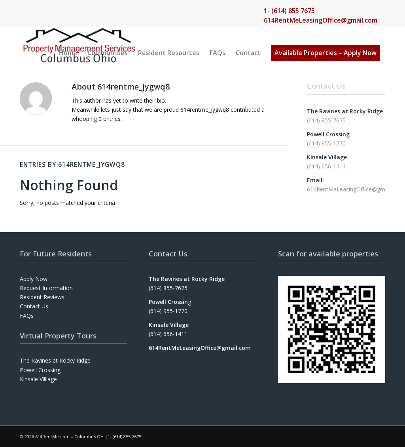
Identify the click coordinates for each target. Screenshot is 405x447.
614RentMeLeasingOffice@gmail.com (320, 20)
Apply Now (33, 279)
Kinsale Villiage (38, 379)
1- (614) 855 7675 (289, 10)
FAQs (27, 315)
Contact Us (34, 306)
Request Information (46, 288)
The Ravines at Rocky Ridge (55, 360)
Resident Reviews (42, 297)
